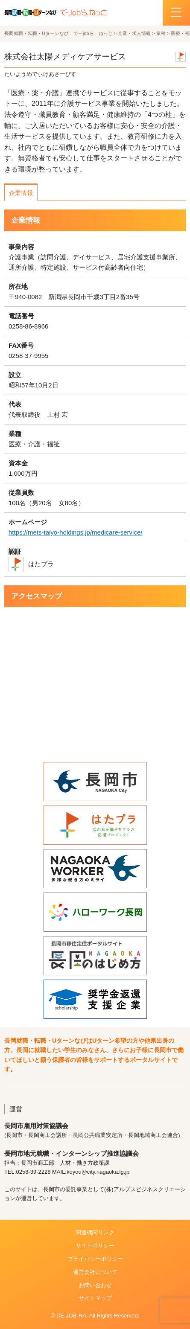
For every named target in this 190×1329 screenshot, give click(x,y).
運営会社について (95, 1272)
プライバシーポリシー (95, 1259)
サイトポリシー (95, 1245)
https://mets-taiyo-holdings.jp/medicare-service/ (75, 532)
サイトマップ (95, 1298)
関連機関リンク (95, 1232)
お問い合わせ (95, 1285)
